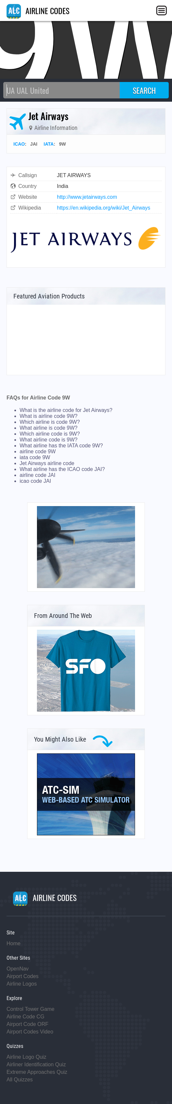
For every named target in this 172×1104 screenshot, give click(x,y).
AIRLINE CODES (38, 10)
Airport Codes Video (30, 1031)
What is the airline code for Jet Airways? (66, 410)
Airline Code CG (25, 1016)
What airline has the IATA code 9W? (61, 445)
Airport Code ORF (27, 1024)
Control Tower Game (30, 1009)
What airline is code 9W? (48, 428)
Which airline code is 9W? (50, 434)
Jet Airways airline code (47, 463)
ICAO (19, 144)
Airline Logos (22, 984)
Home (14, 943)
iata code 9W (35, 457)
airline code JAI (37, 475)
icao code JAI (35, 481)
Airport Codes (23, 976)
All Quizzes (20, 1079)
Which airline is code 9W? (50, 422)
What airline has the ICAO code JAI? (62, 469)
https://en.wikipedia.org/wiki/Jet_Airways (103, 208)
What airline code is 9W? (48, 439)
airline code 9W (38, 451)
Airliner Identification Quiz (36, 1064)
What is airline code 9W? (48, 416)
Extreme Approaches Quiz (37, 1072)
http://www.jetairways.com (87, 197)
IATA (49, 144)
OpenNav (18, 968)
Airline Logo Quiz (26, 1057)
